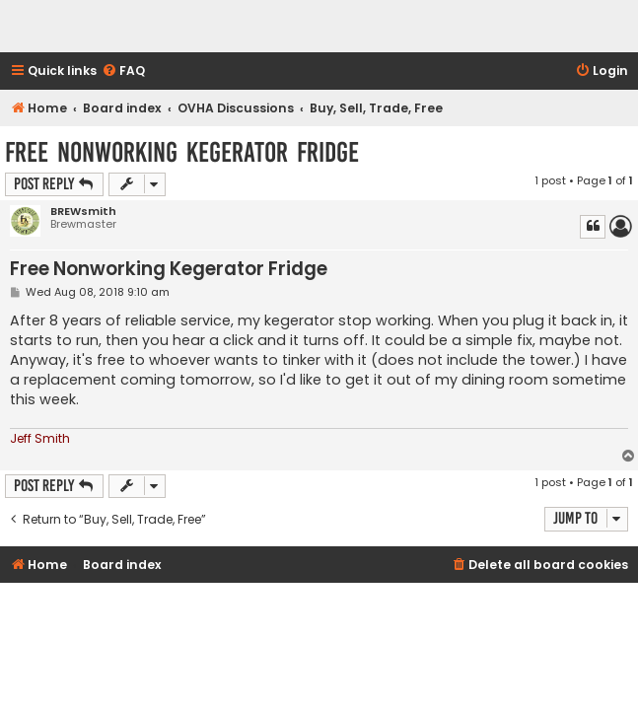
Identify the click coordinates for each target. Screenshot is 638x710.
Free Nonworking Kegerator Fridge (182, 152)
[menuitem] (123, 71)
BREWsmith (83, 211)
